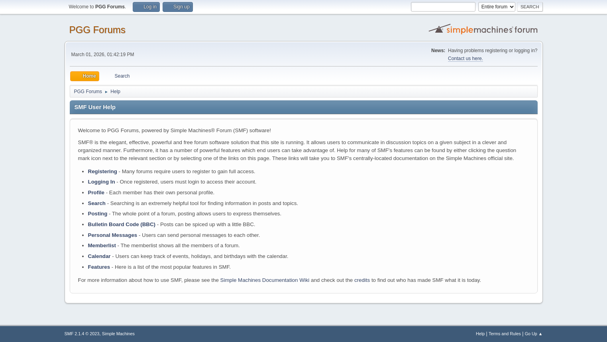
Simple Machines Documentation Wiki (265, 280)
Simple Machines (118, 333)
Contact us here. (465, 58)
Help (480, 333)
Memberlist (102, 245)
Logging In (101, 182)
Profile (96, 192)
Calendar (99, 256)
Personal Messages (113, 235)
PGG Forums (97, 29)
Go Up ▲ (534, 333)
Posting (98, 214)
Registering (102, 171)
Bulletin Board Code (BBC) (122, 224)
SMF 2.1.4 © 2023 (82, 333)
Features (99, 267)
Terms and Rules (505, 333)
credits (362, 280)
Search (97, 203)
